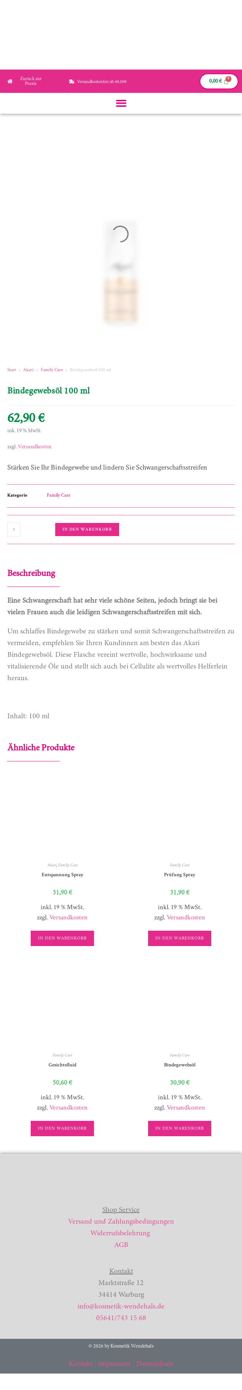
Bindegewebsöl (180, 1065)
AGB (121, 1245)
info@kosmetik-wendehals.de (121, 1306)
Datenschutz (154, 1364)
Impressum (114, 1364)
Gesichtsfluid (62, 1065)
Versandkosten (34, 447)
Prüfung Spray (179, 874)
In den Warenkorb (87, 529)
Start (11, 370)
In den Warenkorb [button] (62, 938)
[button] (121, 103)
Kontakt (80, 1364)
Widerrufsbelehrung (120, 1233)
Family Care (52, 370)
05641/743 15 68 (121, 1318)
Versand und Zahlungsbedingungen (121, 1221)
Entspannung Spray (62, 874)
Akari (28, 370)
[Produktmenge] (13, 529)
